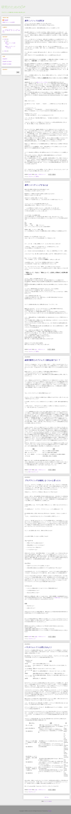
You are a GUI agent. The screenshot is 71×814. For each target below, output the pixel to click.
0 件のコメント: (42, 174)
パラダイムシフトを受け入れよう (38, 647)
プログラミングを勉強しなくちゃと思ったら (43, 480)
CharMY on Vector (7, 61)
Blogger (49, 810)
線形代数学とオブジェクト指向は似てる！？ (42, 360)
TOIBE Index (57, 597)
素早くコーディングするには (36, 185)
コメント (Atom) (48, 801)
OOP (29, 471)
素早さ (37, 176)
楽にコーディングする (42, 82)
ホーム (46, 797)
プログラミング (31, 176)
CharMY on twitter (7, 64)
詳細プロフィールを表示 (9, 22)
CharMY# (5, 59)
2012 (5, 51)
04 (6, 41)
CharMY (6, 20)
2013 (5, 39)
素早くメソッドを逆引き (34, 21)
